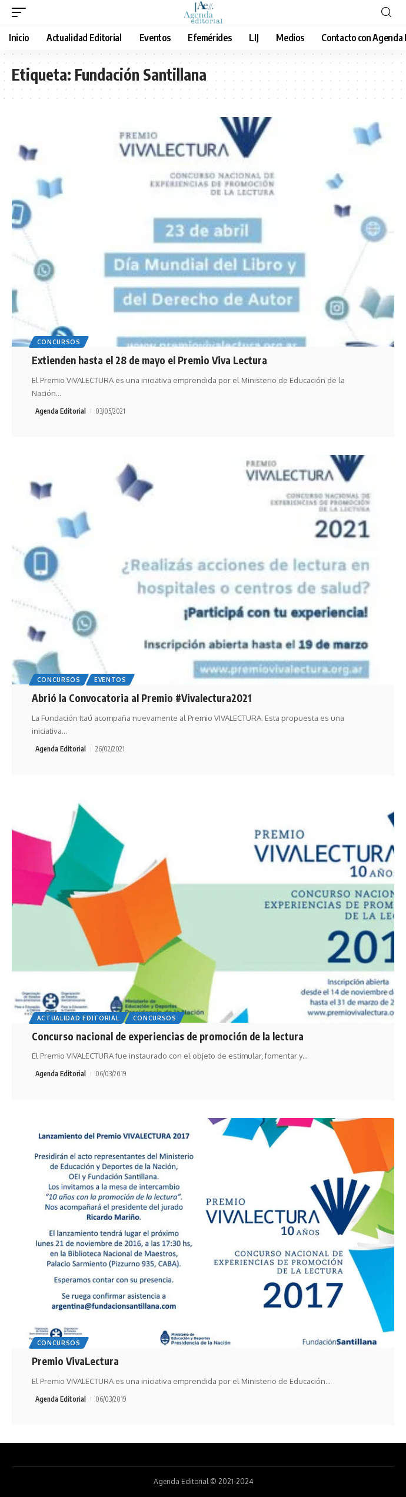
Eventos (110, 679)
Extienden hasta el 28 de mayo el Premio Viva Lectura (149, 360)
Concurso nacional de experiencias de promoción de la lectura (168, 1036)
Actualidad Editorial (78, 1018)
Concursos (59, 341)
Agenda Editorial (60, 411)
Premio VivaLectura (75, 1361)
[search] (386, 12)
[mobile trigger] (22, 12)
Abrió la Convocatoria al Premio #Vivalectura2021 (142, 697)
